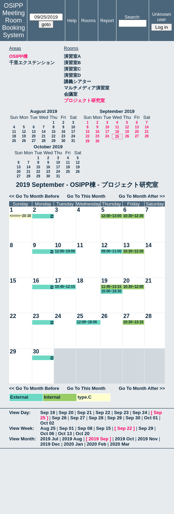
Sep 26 (59, 417)
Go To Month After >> (142, 196)
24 (73, 136)
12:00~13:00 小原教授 (111, 216)
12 (24, 132)
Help (72, 20)
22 (53, 136)
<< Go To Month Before (34, 196)
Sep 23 (121, 412)
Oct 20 (83, 433)
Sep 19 (47, 412)
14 (44, 132)
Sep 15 (103, 428)
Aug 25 (47, 428)
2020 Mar (120, 444)
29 (53, 141)
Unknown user (161, 17)
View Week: (21, 428)
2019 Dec (50, 444)
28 (44, 141)
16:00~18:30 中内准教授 (111, 291)
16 (63, 132)
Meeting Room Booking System (13, 24)
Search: (132, 17)
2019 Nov (148, 438)
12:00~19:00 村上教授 (65, 251)
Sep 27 (77, 417)
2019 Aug (72, 438)
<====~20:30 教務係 (20, 216)
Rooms (88, 20)
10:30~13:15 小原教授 (133, 322)
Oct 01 (151, 417)
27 (33, 141)
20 (33, 136)
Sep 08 (85, 428)
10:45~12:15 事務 (65, 287)
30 (63, 141)
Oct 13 (65, 433)
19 (24, 136)
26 (24, 141)
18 (14, 136)
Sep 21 (84, 412)
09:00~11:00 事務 (111, 251)
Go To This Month (86, 196)
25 (14, 141)
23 (63, 136)
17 (73, 132)
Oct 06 (47, 433)
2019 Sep (98, 438)
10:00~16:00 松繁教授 (44, 216)
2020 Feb (96, 444)
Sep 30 (133, 417)
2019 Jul (49, 438)
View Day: (20, 412)
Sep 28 (96, 417)
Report (107, 20)
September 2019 (117, 111)
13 (33, 132)
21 (44, 136)
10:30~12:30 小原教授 (133, 216)
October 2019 (48, 146)
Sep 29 (114, 417)
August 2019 (43, 111)
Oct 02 (47, 423)
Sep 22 (102, 412)
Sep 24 (139, 412)
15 (53, 132)
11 (14, 132)
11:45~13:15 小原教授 (111, 287)
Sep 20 (66, 412)
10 (73, 127)
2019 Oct (124, 438)
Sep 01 (66, 428)
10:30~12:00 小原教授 (133, 287)
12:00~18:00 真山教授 (87, 322)
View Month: (22, 438)
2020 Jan (73, 444)
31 (73, 141)
